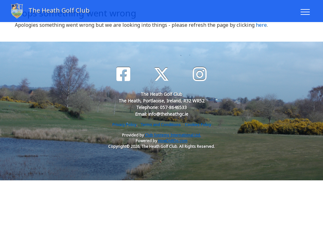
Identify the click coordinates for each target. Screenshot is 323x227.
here (261, 24)
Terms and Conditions (160, 124)
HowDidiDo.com (172, 140)
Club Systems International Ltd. (173, 135)
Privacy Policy (124, 124)
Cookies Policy (198, 124)
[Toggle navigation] (305, 11)
